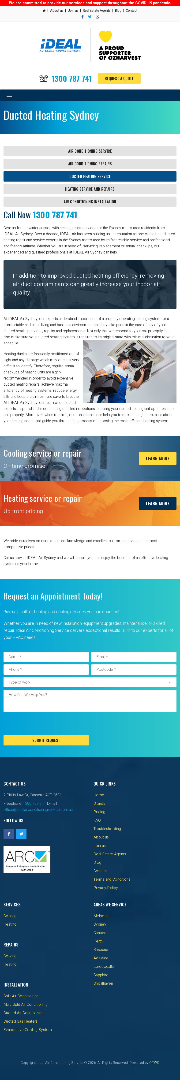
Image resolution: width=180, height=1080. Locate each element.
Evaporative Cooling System (28, 1030)
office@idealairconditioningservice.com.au (38, 809)
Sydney (100, 924)
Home (99, 795)
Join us (73, 10)
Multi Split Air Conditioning (26, 1004)
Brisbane (101, 950)
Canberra (101, 933)
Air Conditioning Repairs (90, 164)
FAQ (97, 820)
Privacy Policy (106, 888)
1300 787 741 (72, 78)
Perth (98, 941)
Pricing (99, 812)
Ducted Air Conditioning (24, 1013)
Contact (131, 10)
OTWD (154, 1062)
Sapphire (101, 975)
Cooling (10, 916)
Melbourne (103, 916)
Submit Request (46, 740)
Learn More (157, 458)
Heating (10, 924)
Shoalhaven (103, 983)
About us (57, 10)
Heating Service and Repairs (90, 189)
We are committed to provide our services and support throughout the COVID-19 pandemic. (90, 3)
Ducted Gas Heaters (21, 1021)
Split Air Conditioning (21, 996)
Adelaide (101, 958)
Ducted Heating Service (90, 176)
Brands (99, 803)
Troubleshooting (107, 829)
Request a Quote (119, 78)
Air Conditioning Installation (90, 202)
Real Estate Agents (97, 10)
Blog (118, 10)
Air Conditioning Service (90, 151)
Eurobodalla (104, 966)
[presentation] (39, 724)
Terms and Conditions (112, 879)
